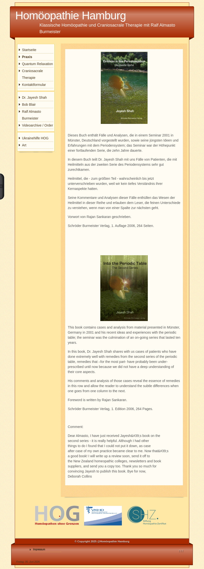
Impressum (39, 549)
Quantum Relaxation (37, 64)
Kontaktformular (34, 85)
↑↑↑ (181, 551)
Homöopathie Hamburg (70, 15)
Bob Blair (29, 104)
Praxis (27, 57)
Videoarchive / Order (37, 125)
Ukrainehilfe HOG (35, 138)
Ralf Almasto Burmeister (31, 115)
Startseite (29, 50)
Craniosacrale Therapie (32, 74)
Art (24, 145)
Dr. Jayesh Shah (34, 97)
